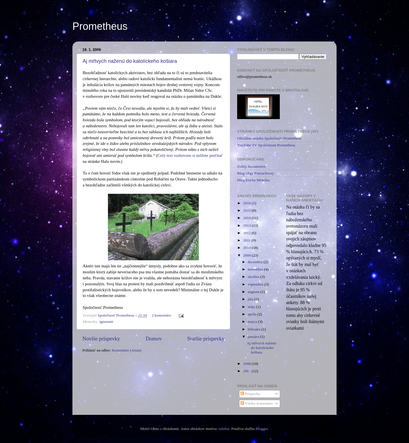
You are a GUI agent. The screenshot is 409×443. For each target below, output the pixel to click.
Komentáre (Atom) (126, 350)
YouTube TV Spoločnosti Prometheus (266, 145)
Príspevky (250, 394)
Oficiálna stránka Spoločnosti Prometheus (269, 138)
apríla (252, 314)
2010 (247, 248)
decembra (256, 262)
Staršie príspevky (205, 339)
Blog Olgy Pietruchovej (255, 173)
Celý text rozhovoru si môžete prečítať (190, 155)
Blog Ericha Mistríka (253, 180)
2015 (247, 210)
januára (254, 336)
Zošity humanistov (251, 166)
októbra (254, 276)
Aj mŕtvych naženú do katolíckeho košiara (130, 61)
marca (253, 321)
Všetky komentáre (257, 403)
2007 (247, 371)
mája (252, 307)
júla (251, 299)
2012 (247, 233)
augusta (254, 292)
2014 (247, 218)
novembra (256, 269)
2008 (247, 363)
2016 (247, 203)
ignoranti (106, 321)
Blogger (262, 429)
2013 (247, 225)
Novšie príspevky (101, 339)
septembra (256, 284)
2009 (247, 255)
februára (254, 329)
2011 (247, 240)
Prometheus (100, 26)
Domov (154, 339)
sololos (223, 429)
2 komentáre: (162, 315)
